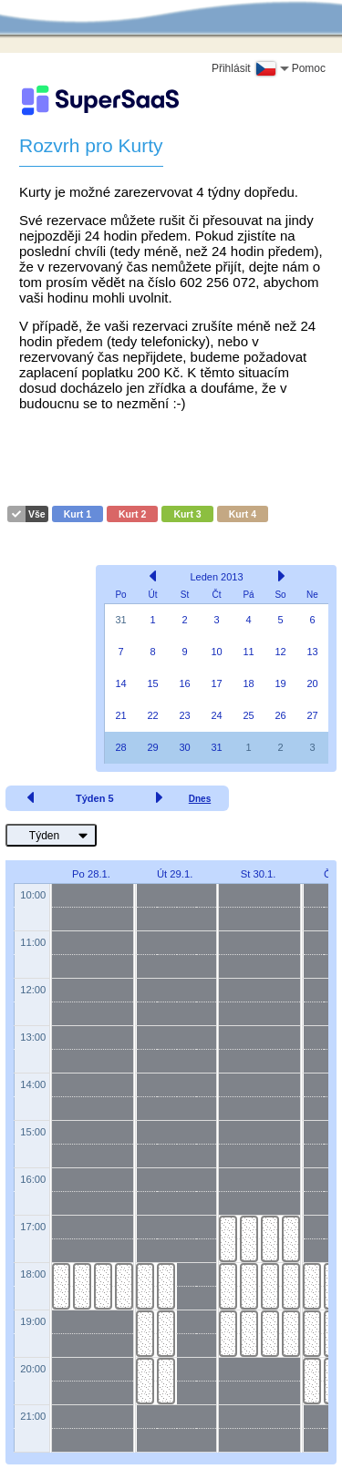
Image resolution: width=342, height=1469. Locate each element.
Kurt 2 (132, 513)
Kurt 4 (242, 513)
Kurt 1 (77, 513)
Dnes (200, 799)
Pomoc (309, 68)
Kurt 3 (187, 513)
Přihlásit (231, 68)
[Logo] (100, 100)
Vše (37, 513)
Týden (44, 835)
